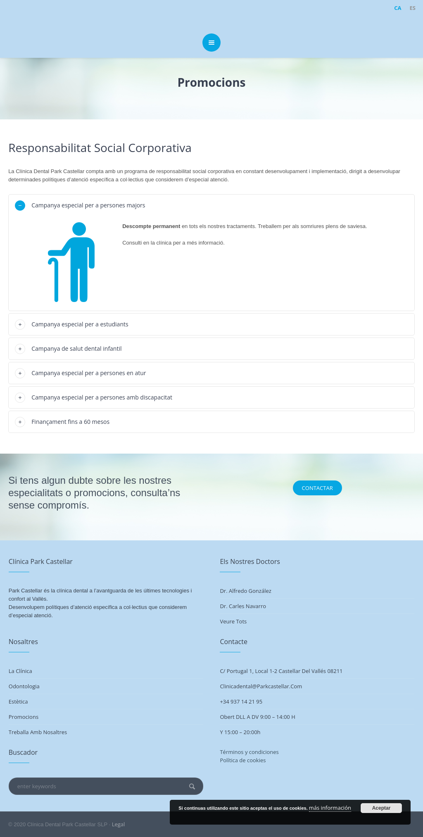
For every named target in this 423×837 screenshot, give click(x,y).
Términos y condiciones (249, 752)
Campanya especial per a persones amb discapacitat (101, 397)
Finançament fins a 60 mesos (70, 422)
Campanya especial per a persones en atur (88, 373)
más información (330, 807)
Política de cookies (243, 760)
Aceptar (381, 808)
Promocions (23, 716)
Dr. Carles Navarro (243, 606)
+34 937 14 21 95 (241, 701)
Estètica (18, 701)
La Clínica (20, 671)
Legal (118, 824)
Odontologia (24, 686)
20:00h (251, 732)
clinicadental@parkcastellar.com (261, 686)
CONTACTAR (317, 488)
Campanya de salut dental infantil (76, 348)
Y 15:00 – (231, 732)
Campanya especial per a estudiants (79, 324)
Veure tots (233, 621)
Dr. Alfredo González (245, 590)
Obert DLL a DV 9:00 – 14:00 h (257, 716)
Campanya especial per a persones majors (88, 205)
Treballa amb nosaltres (38, 732)
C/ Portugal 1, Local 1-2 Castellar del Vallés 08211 (281, 671)
